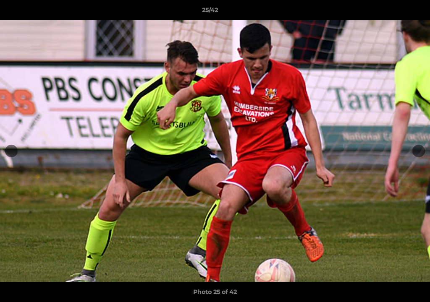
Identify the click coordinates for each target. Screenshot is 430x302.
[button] (395, 12)
